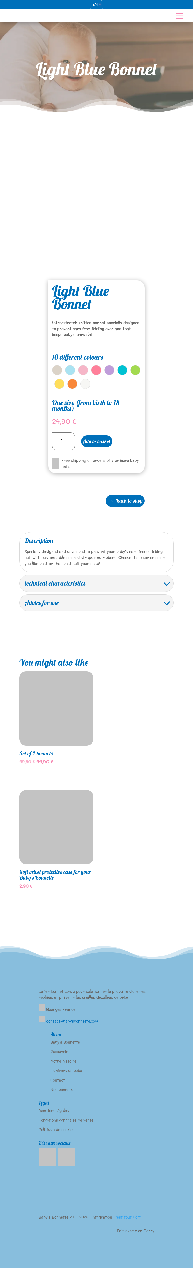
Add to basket (96, 441)
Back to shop (129, 500)
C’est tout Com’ (127, 1217)
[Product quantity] (63, 441)
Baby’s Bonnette (65, 1042)
